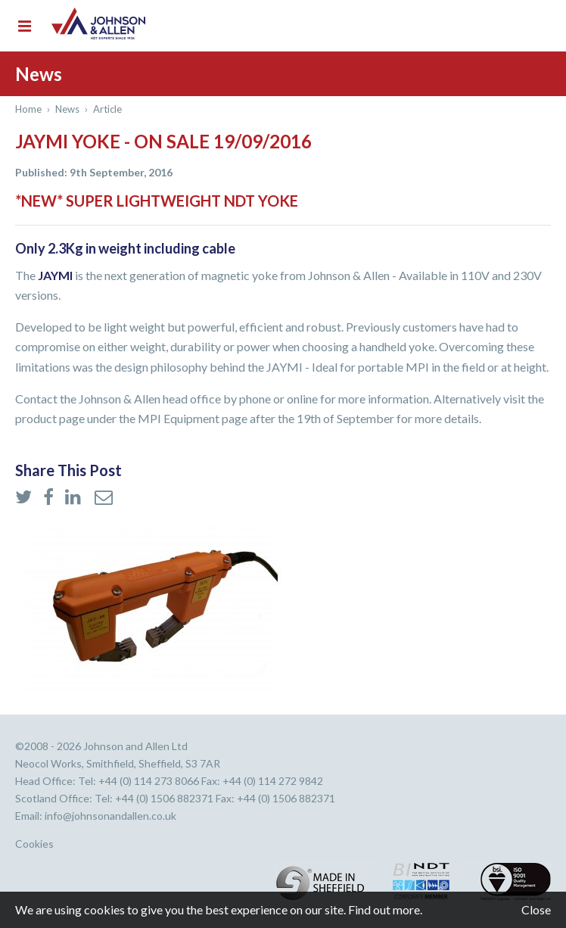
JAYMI (55, 275)
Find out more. (385, 909)
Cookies (34, 844)
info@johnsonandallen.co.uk (110, 815)
